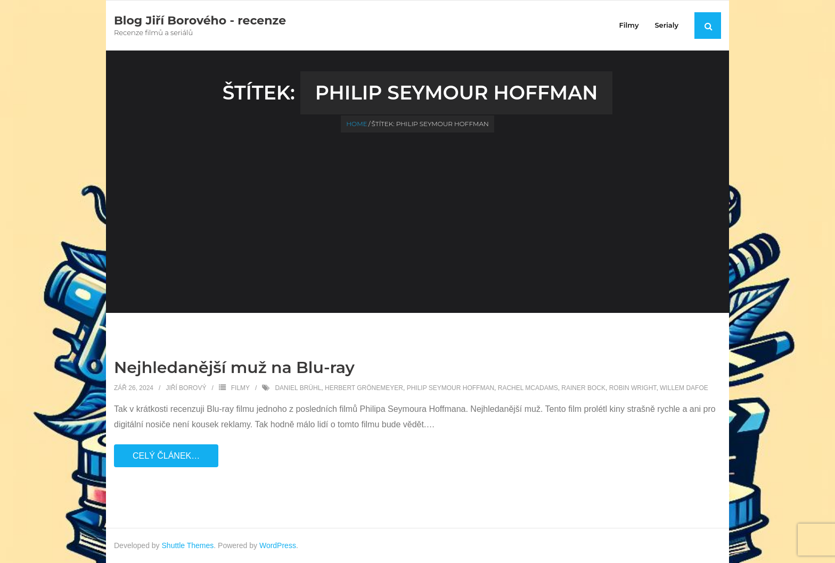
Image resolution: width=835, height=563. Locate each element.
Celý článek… (166, 455)
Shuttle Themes (188, 545)
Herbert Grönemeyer (364, 388)
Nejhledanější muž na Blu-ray (234, 367)
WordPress (277, 545)
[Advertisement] (417, 212)
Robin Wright (633, 388)
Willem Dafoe (684, 388)
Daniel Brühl (298, 388)
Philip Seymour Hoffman (450, 388)
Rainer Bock (583, 388)
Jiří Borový (186, 388)
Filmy (240, 388)
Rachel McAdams (528, 388)
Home (356, 124)
